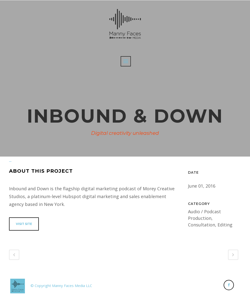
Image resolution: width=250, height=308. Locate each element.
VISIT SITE (24, 224)
